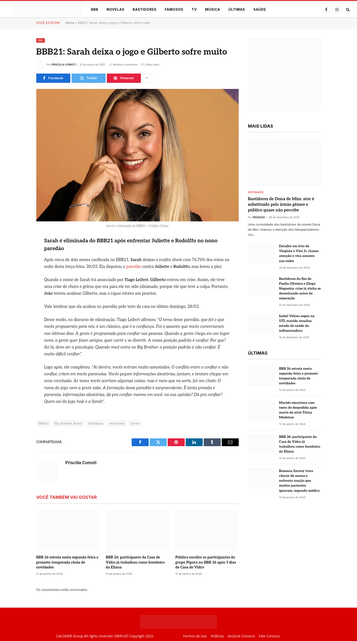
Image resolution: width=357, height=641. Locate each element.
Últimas (237, 9)
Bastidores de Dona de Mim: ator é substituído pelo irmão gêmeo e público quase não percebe (281, 205)
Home (69, 23)
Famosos (174, 9)
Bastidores (144, 9)
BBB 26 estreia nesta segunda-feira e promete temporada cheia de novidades (67, 562)
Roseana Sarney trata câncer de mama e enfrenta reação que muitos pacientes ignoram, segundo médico (299, 480)
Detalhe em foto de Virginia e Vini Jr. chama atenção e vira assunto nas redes (299, 253)
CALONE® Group (69, 636)
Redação (259, 217)
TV (194, 9)
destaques (256, 192)
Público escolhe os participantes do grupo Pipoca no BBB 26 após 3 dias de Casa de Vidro (205, 562)
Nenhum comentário (123, 64)
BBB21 (44, 423)
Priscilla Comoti (64, 64)
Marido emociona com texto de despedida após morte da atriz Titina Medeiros (298, 410)
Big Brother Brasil (68, 423)
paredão (133, 266)
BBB (94, 9)
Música (212, 9)
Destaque (95, 423)
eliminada (116, 423)
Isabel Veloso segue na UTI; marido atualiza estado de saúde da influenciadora (297, 323)
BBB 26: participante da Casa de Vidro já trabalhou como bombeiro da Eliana (135, 562)
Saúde (259, 9)
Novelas (115, 9)
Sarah (134, 423)
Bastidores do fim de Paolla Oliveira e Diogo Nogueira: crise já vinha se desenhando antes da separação (300, 288)
